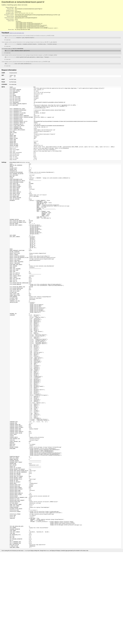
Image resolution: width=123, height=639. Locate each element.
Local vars (8, 41)
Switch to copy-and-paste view (16, 34)
